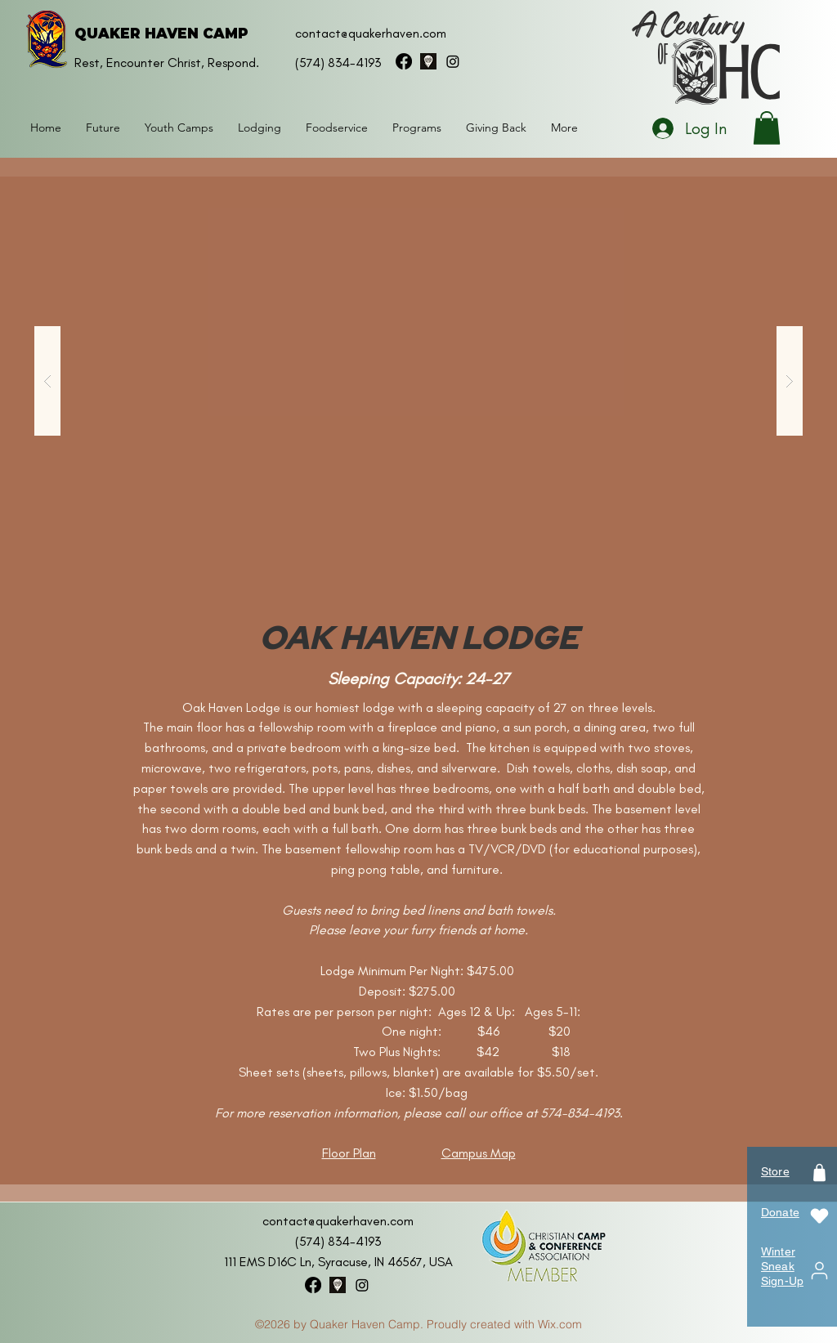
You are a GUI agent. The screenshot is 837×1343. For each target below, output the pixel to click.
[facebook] (404, 61)
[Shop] (819, 1172)
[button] (259, 128)
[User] (819, 1271)
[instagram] (453, 61)
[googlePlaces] (428, 61)
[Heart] (819, 1216)
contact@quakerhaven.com (370, 33)
